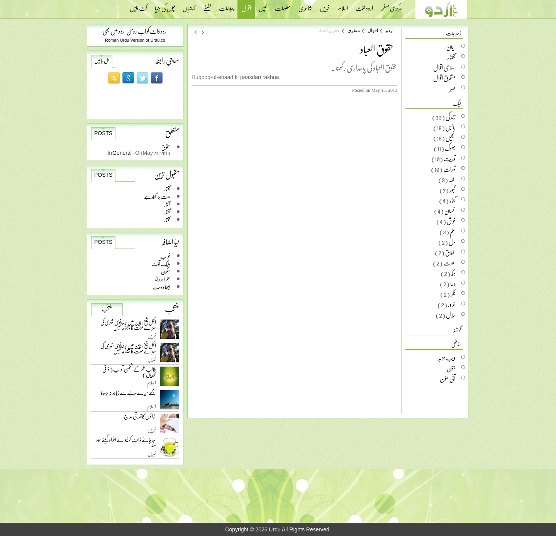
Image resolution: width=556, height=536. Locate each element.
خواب (165, 256)
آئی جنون (448, 378)
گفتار (167, 189)
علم (453, 231)
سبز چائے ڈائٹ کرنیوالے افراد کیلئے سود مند (126, 444)
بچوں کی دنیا (165, 5)
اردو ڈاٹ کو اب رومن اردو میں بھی (135, 31)
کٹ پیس (138, 5)
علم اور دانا (162, 279)
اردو (389, 30)
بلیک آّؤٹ (160, 263)
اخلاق (450, 252)
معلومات (283, 5)
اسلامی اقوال (444, 67)
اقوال (246, 9)
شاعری (305, 5)
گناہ (452, 200)
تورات (449, 169)
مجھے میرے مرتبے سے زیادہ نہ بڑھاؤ (128, 394)
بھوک (450, 148)
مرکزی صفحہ (391, 5)
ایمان (451, 46)
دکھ (453, 273)
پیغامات (226, 5)
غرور (452, 304)
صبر (452, 88)
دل (452, 242)
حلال (451, 315)
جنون (451, 368)
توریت (450, 158)
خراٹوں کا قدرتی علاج (140, 418)
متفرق (354, 30)
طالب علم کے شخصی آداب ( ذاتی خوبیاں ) (129, 373)
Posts (103, 133)
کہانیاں (189, 5)
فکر (453, 294)
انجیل (451, 138)
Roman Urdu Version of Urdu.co (135, 40)
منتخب (107, 309)
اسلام (342, 5)
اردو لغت (364, 5)
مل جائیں (101, 60)
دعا (453, 283)
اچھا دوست (161, 287)
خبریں (325, 5)
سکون (165, 271)
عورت (449, 263)
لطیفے (207, 5)
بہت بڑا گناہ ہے (157, 196)
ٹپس (263, 5)
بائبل (451, 127)
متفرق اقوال (444, 78)
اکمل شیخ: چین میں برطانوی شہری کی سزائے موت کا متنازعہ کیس (128, 326)
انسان (450, 210)
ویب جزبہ (447, 357)
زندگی (451, 117)
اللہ (452, 179)
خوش (451, 221)
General (122, 152)
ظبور (452, 190)
